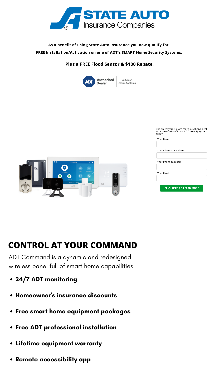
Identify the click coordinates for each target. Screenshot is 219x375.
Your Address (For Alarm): (171, 150)
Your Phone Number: (169, 161)
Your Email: (163, 173)
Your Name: (164, 139)
